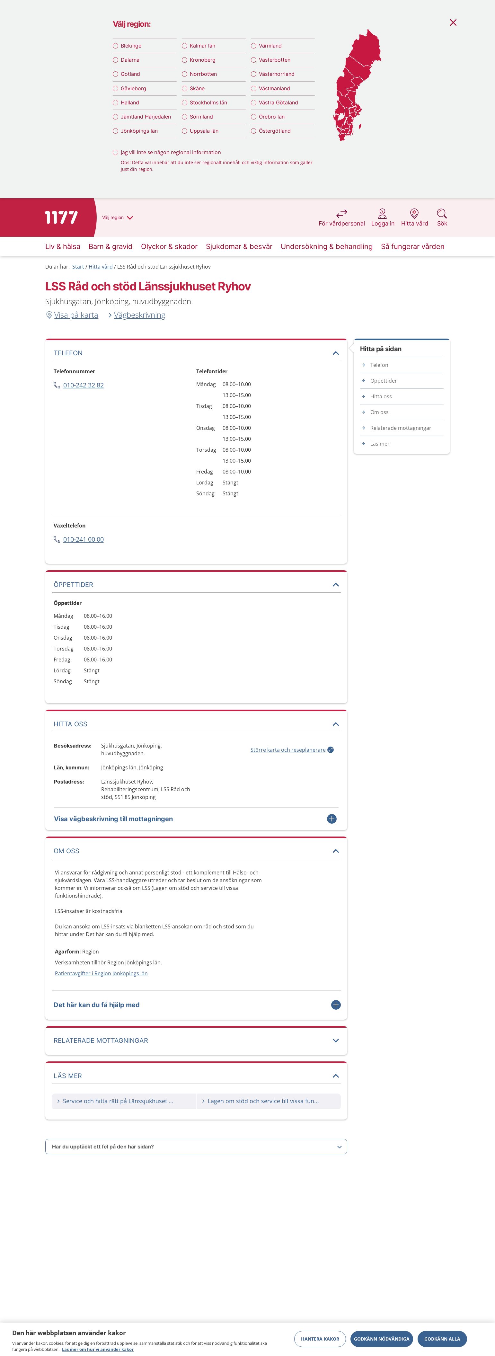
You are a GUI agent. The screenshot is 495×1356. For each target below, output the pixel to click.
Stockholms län (208, 102)
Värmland (270, 45)
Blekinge (131, 45)
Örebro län (272, 116)
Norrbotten (203, 74)
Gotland (130, 74)
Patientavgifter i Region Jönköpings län (101, 973)
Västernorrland (277, 74)
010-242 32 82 (83, 385)
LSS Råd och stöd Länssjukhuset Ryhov (164, 266)
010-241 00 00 (83, 539)
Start (78, 266)
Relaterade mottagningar (400, 427)
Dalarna (130, 60)
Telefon (379, 364)
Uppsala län (204, 131)
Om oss (379, 412)
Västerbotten (274, 60)
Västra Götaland (278, 102)
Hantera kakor (320, 1339)
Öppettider (383, 380)
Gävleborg (133, 88)
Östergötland (275, 131)
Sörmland (201, 116)
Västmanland (274, 88)
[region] (247, 1339)
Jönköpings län (139, 131)
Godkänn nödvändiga (382, 1339)
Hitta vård (101, 266)
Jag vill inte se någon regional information (171, 152)
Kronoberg (203, 60)
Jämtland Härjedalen (146, 116)
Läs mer (380, 443)
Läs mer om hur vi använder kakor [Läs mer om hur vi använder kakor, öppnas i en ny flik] (98, 1349)
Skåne (197, 88)
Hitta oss (381, 396)
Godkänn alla (442, 1339)
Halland (130, 102)
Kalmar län (202, 45)
